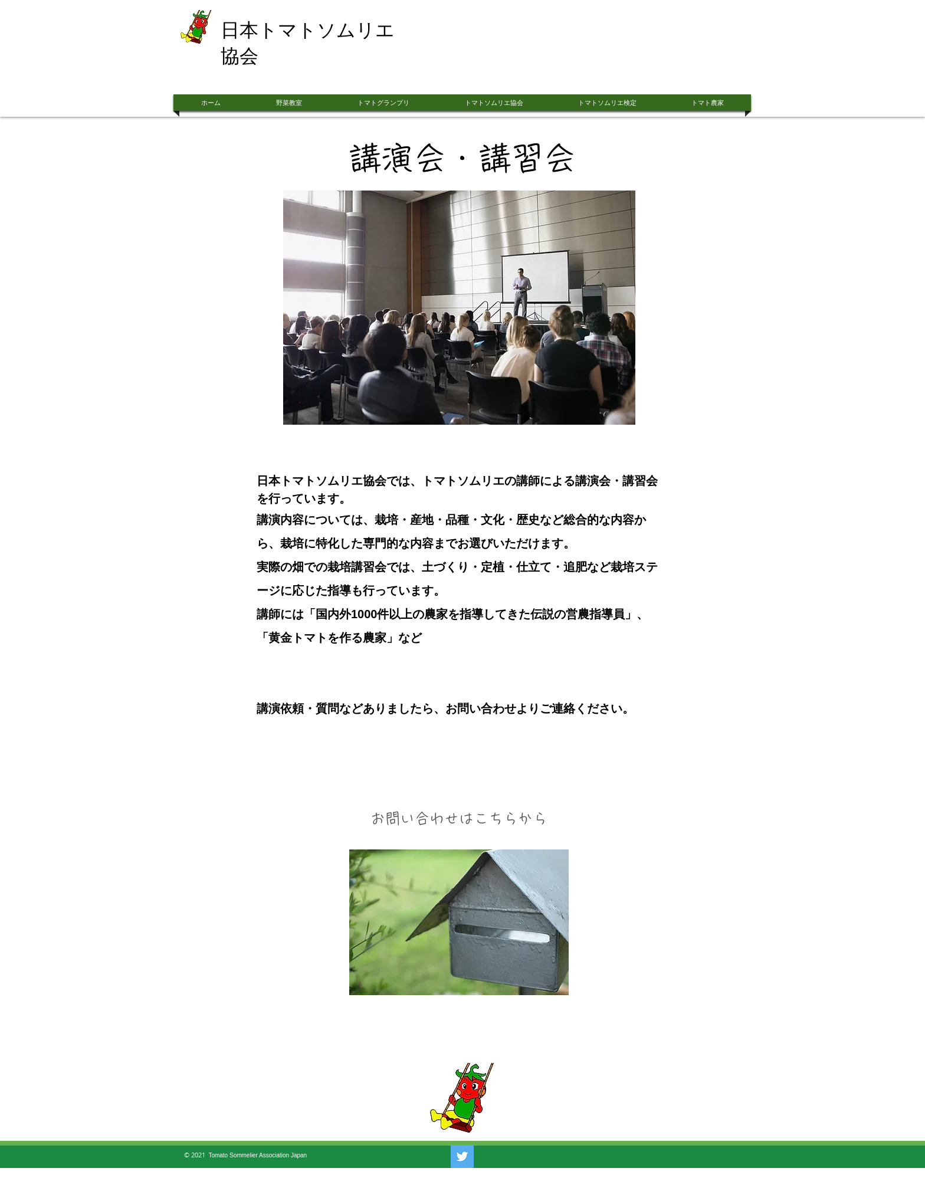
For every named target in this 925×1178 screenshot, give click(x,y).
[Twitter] (462, 1156)
